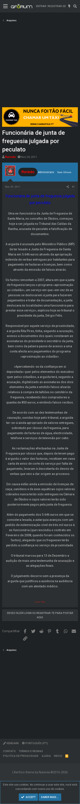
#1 (73, 186)
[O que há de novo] (69, 6)
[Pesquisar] (75, 6)
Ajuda (46, 755)
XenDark (11, 743)
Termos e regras (31, 751)
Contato (9, 751)
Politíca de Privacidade (20, 755)
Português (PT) (35, 743)
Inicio (58, 755)
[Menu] (5, 6)
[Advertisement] (40, 66)
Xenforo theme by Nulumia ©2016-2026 (41, 772)
